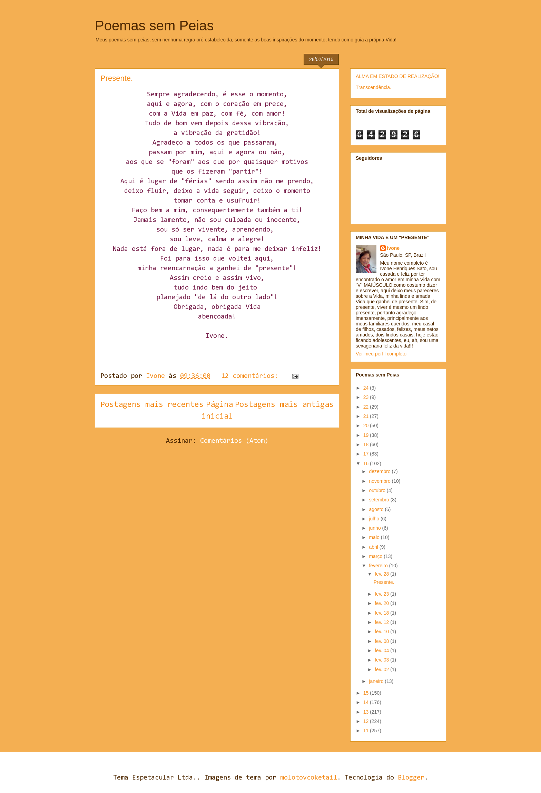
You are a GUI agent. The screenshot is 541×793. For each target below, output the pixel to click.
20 (366, 425)
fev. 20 (382, 603)
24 (366, 388)
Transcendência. (373, 87)
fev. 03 (382, 660)
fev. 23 (382, 594)
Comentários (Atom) (234, 441)
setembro (379, 499)
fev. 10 (382, 631)
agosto (377, 509)
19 (366, 435)
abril (374, 547)
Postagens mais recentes (152, 405)
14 (366, 702)
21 (366, 416)
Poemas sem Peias (154, 25)
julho (374, 518)
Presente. (116, 78)
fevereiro (379, 565)
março (376, 556)
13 (366, 712)
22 (366, 407)
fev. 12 (382, 622)
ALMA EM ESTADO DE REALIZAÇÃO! (397, 76)
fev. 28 (382, 574)
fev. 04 (382, 650)
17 (366, 454)
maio (375, 537)
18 (366, 444)
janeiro (377, 681)
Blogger (411, 777)
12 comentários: (251, 376)
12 (366, 721)
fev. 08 (382, 641)
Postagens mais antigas (284, 405)
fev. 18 (382, 613)
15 (366, 693)
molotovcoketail (308, 777)
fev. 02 (382, 669)
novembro (380, 481)
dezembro (380, 471)
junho (375, 528)
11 (366, 730)
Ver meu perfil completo (381, 353)
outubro (377, 490)
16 (366, 463)
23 (366, 397)
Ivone (393, 248)
